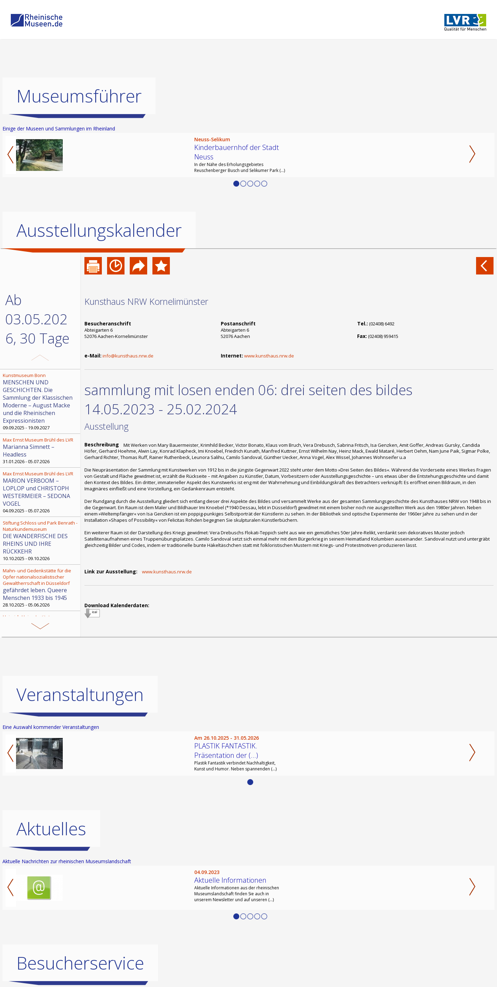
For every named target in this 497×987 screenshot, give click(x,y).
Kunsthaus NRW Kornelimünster (146, 301)
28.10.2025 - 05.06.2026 (41, 587)
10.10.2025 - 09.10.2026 (41, 541)
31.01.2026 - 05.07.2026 (41, 451)
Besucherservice (80, 963)
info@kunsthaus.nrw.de (128, 356)
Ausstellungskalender (99, 230)
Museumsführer (79, 96)
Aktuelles (51, 829)
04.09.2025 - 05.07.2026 (41, 492)
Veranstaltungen (80, 694)
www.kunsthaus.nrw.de (269, 356)
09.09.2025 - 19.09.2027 (41, 401)
